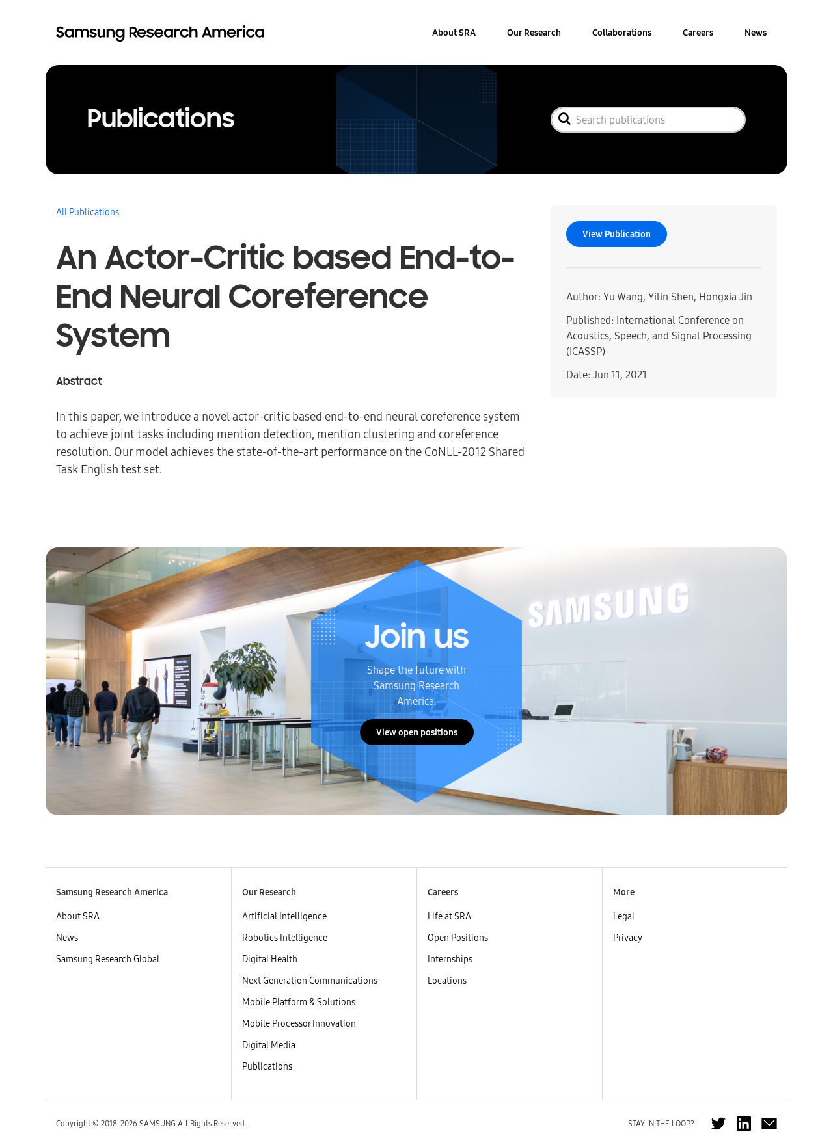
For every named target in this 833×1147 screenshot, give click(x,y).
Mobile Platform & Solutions (298, 1002)
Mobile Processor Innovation (299, 1023)
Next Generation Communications (309, 980)
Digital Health (269, 959)
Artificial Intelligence (284, 916)
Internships (450, 959)
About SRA (454, 32)
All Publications (87, 211)
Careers (698, 32)
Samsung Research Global (107, 959)
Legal (624, 916)
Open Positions (458, 937)
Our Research (534, 32)
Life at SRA (449, 916)
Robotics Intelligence (284, 937)
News (755, 32)
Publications (267, 1066)
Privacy (627, 937)
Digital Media (268, 1044)
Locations (447, 980)
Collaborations (621, 32)
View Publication (616, 234)
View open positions (416, 732)
